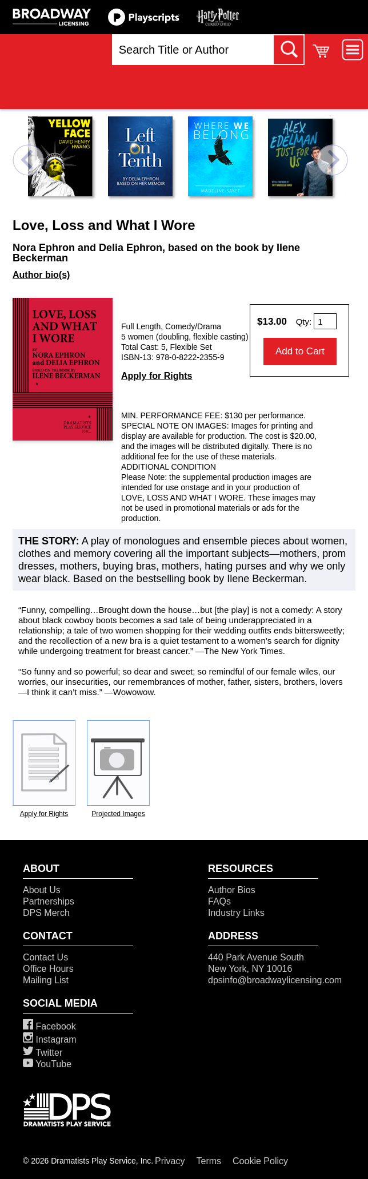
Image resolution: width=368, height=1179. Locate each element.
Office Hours (48, 969)
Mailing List (46, 980)
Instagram (50, 1039)
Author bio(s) (41, 275)
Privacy (170, 1161)
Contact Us (45, 957)
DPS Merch (46, 913)
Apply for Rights (156, 376)
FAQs (219, 901)
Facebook (49, 1026)
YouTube (47, 1064)
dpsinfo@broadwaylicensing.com (275, 980)
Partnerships (48, 901)
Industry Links (236, 913)
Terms (209, 1161)
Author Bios (231, 890)
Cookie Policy (260, 1161)
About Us (42, 890)
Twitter (42, 1052)
